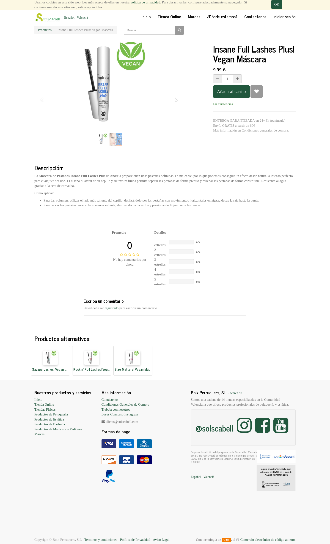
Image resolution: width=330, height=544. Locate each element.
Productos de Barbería (49, 424)
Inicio (38, 399)
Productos (45, 30)
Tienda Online (44, 404)
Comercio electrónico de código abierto (267, 539)
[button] (43, 97)
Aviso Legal (161, 539)
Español (69, 17)
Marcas (39, 434)
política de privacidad (145, 2)
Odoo (226, 539)
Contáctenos (110, 399)
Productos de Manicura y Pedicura (58, 429)
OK (276, 4)
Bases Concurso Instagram (120, 414)
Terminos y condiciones (100, 539)
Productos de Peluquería (51, 414)
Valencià (82, 17)
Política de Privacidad (135, 539)
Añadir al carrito (231, 91)
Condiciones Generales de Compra (125, 404)
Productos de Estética (49, 419)
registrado (111, 308)
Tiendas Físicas (44, 409)
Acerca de (236, 393)
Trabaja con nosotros (116, 409)
